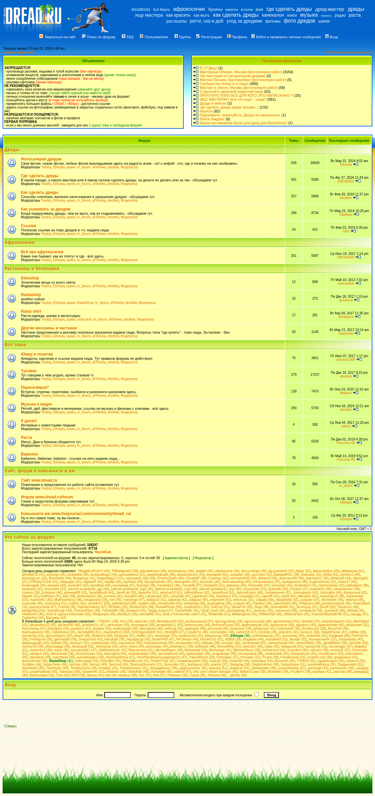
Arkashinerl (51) (357, 625)
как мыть (202, 15)
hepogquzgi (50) (138, 639)
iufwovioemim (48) (346, 589)
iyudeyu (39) (31, 592)
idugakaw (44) (253, 639)
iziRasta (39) (210, 643)
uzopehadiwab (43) (43, 671)
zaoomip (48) (342, 671)
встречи (247, 9)
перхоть (326, 15)
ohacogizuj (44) (115, 653)
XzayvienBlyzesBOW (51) (330, 614)
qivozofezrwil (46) (34, 661)
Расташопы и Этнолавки (32, 268)
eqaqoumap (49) (217, 636)
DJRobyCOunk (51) (43, 582)
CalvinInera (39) (63, 632)
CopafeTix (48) (197, 632)
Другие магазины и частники (49, 328)
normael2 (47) (340, 650)
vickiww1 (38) (116, 671)
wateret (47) (182, 671)
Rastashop (31, 294)
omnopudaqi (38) (250, 653)
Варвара (345, 214)
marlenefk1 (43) (40, 600)
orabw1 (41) (77, 603)
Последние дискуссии (281, 61)
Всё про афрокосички (42, 252)
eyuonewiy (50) (293, 636)
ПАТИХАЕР (346, 257)
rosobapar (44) (262, 661)
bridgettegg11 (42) (110, 578)
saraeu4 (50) (355, 661)
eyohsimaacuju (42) (266, 636)
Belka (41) (330, 574)
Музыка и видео (36, 404)
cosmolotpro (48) (222, 632)
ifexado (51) (298, 639)
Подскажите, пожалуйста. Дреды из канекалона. (240, 115)
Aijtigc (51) (303, 571)
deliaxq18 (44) (341, 578)
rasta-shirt (84, 319)
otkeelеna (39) (39, 657)
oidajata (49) (265, 600)
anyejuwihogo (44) (103, 574)
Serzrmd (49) (118, 664)
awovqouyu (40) (151, 628)
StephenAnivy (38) (265, 664)
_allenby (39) (237, 675)
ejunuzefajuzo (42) (58, 636)
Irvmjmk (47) (299, 589)
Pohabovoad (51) (293, 657)
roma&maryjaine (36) (192, 661)
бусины (215, 9)
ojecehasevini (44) (171, 653)
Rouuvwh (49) (285, 661)
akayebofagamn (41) (337, 621)
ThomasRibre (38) (87, 610)
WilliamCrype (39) (253, 671)
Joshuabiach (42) (305, 592)
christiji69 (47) (174, 632)
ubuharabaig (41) (238, 610)
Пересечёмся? (35, 387)
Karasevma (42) (355, 592)
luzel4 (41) (289, 596)
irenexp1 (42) (79, 643)
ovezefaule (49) (63, 657)
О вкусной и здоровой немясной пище (231, 91)
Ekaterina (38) (102, 636)
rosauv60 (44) (239, 661)
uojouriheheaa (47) (291, 668)
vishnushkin (345, 283)
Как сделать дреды (40, 192)
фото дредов (299, 21)
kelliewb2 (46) (205, 646)
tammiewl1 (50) (33, 668)
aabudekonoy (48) (153, 571)
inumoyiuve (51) (254, 589)
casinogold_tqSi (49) (140, 578)
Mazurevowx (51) (141, 650)
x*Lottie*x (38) (300, 671)
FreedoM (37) (192, 585)
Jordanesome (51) (277, 592)
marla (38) (61, 650)
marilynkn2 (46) (40, 650)
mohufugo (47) (134, 600)
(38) (240, 636)
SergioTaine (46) (55, 664)
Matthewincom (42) (113, 650)
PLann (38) (271, 657)
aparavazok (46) (282, 625)
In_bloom (84, 167)
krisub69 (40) (134, 596)
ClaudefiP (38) (196, 578)
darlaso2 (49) (267, 578)
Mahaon (346, 393)
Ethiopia (59, 167)
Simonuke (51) (174, 664)
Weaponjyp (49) (103, 614)
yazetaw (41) (322, 671)
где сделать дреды (289, 9)
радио (340, 15)
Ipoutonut (346, 300)
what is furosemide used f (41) (184, 614)
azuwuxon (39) (241, 628)
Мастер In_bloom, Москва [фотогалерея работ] (239, 88)
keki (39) (69, 596)
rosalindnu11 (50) (196, 607)
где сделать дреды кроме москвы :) (229, 107)
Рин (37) (159, 675)
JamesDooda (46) (281, 643)
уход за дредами (244, 21)
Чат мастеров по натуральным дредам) (232, 76)
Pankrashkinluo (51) (120, 657)
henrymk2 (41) (281, 585)
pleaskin (346, 198)
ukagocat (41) (239, 668)
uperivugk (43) (317, 668)
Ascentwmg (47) (33, 628)
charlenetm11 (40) (116, 632)
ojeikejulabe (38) (198, 653)
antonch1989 (345, 359)
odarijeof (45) (39, 653)
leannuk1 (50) (253, 646)
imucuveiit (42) (55, 589)
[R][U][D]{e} (346, 181)
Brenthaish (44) (60, 578)
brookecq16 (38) (314, 628)
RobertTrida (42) (163, 661)
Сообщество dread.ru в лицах (224, 84)
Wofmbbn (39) (278, 671)
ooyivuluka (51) (55, 603)
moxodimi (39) (297, 650)
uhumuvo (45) (263, 610)
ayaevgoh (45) (195, 628)
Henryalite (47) (259, 585)
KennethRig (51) (229, 646)
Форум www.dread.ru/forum (47, 497)
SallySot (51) (220, 607)
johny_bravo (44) (132, 646)
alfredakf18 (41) (33, 574)
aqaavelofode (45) (331, 625)
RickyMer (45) (110, 661)
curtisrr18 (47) (246, 632)
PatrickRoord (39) (201, 657)
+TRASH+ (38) (107, 621)
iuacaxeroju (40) (130, 643)
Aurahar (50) (102, 628)
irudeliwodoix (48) (103, 643)
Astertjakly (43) (58, 628)
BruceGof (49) (338, 628)
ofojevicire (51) (220, 600)
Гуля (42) (63, 675)
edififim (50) (357, 632)
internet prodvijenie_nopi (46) (176, 589)
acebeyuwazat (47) (199, 621)
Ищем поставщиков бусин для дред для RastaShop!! (243, 123)
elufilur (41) (145, 636)
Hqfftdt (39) (233, 639)
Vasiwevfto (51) (93, 671)
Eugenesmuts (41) (322, 582)
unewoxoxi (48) (286, 610)
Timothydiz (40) (57, 668)
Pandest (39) (262, 603)
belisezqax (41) (264, 628)
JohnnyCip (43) (106, 646)
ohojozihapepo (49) (142, 653)
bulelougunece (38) (36, 632)
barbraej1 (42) (311, 574)
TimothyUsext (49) (83, 668)
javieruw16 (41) (171, 592)
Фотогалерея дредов (41, 159)
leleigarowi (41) (292, 646)
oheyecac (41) (243, 600)
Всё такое (15, 344)
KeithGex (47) (51, 596)
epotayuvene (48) (295, 582)
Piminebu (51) (250, 657)
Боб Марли (161, 9)
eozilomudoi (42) (191, 636)
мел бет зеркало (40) (121, 675)
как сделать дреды (236, 15)
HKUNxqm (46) (187, 639)
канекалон (273, 15)
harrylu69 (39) (114, 639)
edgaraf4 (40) (93, 582)
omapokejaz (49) (224, 653)
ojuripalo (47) (309, 600)
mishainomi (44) (273, 650)
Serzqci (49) (98, 664)
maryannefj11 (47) (84, 650)
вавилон (232, 9)
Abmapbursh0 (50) (170, 621)
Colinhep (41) (218, 578)
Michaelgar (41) (220, 650)
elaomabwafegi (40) (236, 582)
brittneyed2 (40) (289, 628)
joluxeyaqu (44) (157, 646)
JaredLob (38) (126, 592)
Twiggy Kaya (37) (160, 610)
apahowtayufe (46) (255, 625)
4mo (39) (126, 621)
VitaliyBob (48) (138, 671)
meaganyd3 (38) (96, 600)
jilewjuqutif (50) (83, 646)
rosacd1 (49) (218, 661)
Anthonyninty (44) (197, 625)
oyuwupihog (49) (219, 603)
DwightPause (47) (334, 632)
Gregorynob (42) (90, 639)
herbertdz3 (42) (305, 585)
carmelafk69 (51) (89, 632)
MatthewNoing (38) (68, 600)
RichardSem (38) (141, 607)
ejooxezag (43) (32, 636)
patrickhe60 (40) (285, 603)
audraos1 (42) (81, 628)
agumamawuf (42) (286, 621)
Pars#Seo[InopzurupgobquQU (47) (162, 657)
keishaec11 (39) (181, 646)
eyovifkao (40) (100, 585)
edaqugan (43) (70, 582)
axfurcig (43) (174, 628)
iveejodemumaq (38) (158, 643)
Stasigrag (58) (240, 664)
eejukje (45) (112, 582)
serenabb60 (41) (283, 607)
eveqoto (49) (56, 585)
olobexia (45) (354, 600)
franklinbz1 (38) (169, 585)
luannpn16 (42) (316, 646)
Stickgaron (346, 317)
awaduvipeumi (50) (191, 574)
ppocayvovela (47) (42, 607)
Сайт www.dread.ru (39, 480)
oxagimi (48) (147, 603)
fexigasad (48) (339, 636)
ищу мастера (149, 15)
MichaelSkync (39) (246, 650)
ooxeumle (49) (32, 603)
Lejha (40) (271, 646)
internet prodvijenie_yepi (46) (220, 589)
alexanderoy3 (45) (42, 625)
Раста (26, 437)
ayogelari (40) (240, 574)
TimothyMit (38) (113, 610)
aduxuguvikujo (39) (229, 621)
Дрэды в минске (213, 103)
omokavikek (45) (277, 653)
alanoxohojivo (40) (326, 571)
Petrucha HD (346, 443)
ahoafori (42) (310, 621)
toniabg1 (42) (108, 668)
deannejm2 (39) (317, 578)
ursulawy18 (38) (310, 610)
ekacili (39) (82, 636)
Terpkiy (46, 167)
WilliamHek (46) (270, 614)
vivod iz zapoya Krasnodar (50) (68, 614)
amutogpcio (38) (143, 625)
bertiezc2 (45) (350, 574)
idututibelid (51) (276, 639)
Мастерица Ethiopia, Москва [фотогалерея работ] (241, 72)
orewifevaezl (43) (330, 653)
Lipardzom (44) (203, 596)
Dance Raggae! (212, 119)
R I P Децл (208, 68)
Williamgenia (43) (244, 614)
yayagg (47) (359, 614)
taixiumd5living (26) (322, 664)
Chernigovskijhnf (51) (146, 632)
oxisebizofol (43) (169, 603)
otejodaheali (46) (124, 603)
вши (259, 9)
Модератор (129, 167)
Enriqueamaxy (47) (266, 582)
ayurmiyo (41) (262, 574)
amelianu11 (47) (93, 625)
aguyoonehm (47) (281, 571)
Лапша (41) (95, 675)
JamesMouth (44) (101, 592)
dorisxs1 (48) (309, 632)
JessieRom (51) (223, 592)
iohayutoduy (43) (351, 639)
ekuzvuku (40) (210, 582)
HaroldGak (103, 552)
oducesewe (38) (62, 653)
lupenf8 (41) (270, 596)
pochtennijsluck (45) (336, 603)
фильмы (273, 21)
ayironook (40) (218, 628)
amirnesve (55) (118, 625)
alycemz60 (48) (69, 625)
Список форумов (18, 52)
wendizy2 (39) (127, 614)
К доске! (29, 421)
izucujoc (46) (230, 643)
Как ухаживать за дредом (45, 209)
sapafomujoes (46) (330, 661)
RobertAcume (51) (136, 661)
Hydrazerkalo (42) (331, 585)
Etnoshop (30, 278)
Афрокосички (20, 242)
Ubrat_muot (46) (213, 610)
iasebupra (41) (32, 589)
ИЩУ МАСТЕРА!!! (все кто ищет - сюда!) (233, 99)
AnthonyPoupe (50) (226, 625)
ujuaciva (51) (218, 668)
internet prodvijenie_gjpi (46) (88, 589)
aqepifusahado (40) (161, 574)
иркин (71, 167)
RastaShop (85, 303)
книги (292, 15)
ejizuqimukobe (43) (158, 582)
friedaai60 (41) (213, 585)
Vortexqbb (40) (161, 671)
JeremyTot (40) (33, 646)
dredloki (113, 167)
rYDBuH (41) (306, 661)
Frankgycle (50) (40, 639)
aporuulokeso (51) (132, 574)
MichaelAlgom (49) (169, 650)
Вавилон (29, 454)
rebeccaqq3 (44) (87, 661)
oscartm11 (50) (99, 603)
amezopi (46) (56, 574)
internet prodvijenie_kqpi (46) (132, 589)
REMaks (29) (118, 607)
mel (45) (115, 600)
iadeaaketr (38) (357, 585)
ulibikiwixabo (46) (263, 668)
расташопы (176, 21)
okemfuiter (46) (332, 600)
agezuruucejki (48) (258, 621)
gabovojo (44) (236, 585)
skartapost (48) (198, 664)
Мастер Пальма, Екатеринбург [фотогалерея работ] (243, 80)
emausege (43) (166, 636)
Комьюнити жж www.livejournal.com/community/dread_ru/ (76, 513)
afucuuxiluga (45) (253, 571)
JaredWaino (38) (335, 643)
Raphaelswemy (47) (92, 607)
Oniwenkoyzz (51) (304, 653)
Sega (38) (261, 607)
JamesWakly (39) (308, 643)
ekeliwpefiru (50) (186, 582)
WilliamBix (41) (219, 614)
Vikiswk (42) (355, 610)
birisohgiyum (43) (34, 578)
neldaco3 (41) (156, 600)
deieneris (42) (288, 632)
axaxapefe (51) (217, 574)
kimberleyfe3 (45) (89, 596)
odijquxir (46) (198, 600)
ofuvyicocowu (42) (89, 653)
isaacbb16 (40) (321, 589)
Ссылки (28, 226)
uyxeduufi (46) (334, 610)
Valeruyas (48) (69, 671)
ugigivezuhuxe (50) (193, 668)
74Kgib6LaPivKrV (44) (93, 571)
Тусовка (28, 371)
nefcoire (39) (319, 650)
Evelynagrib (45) (34, 585)
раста (355, 15)
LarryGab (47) (180, 596)
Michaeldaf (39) (196, 650)
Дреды (12, 149)
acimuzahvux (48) (181, 571)
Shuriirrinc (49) (348, 607)
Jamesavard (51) (254, 643)
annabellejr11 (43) (169, 625)
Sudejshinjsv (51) (293, 664)
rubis (345, 231)
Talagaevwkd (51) (350, 664)
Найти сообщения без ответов (349, 52)
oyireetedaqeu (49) (90, 657)
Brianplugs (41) (84, 578)
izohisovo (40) (52, 592)
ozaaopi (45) (242, 603)
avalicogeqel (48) (125, 628)
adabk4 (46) (204, 571)
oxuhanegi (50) (194, 603)
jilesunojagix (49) (57, 646)
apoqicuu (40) (306, 625)
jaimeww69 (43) (75, 592)
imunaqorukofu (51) (323, 639)
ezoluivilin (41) (316, 636)
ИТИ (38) (78, 675)
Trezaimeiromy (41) (134, 668)
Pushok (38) (67, 607)
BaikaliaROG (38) (286, 574)
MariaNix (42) (308, 596)
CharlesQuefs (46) (170, 578)
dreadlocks (140, 9)
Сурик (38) (197, 675)
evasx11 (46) (347, 582)
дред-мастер (329, 9)
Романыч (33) (177, 675)
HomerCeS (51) (211, 639)
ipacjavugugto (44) (35, 643)
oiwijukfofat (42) (287, 600)
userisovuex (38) (342, 668)
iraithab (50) (59, 643)
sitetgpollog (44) (33, 610)
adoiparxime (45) (227, 571)
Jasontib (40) (358, 643)
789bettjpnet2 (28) (124, 571)
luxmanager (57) (341, 646)
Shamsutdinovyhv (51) (146, 664)
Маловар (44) (56, 618)
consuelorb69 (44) (243, 578)
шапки (324, 21)
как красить (178, 15)
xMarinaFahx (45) (296, 614)
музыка (309, 15)
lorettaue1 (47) (226, 596)
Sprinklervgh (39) (59, 610)
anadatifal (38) (78, 574)
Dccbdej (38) (267, 632)
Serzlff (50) (327, 607)
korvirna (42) (113, 596)
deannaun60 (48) (291, 578)
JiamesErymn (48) (249, 592)
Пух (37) (145, 675)
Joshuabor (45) (331, 592)
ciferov (345, 426)
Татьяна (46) (216, 675)
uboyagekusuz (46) (164, 668)
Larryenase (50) (156, 596)
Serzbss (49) (78, 664)
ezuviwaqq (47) (123, 585)
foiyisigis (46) (146, 585)
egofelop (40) (133, 582)
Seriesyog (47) (306, 607)
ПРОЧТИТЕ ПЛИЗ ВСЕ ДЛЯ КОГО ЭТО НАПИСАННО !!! (246, 95)
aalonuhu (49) (145, 621)
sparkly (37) (219, 664)
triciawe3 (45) (136, 610)
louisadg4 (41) (249, 596)
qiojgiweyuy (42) (346, 657)
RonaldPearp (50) (169, 607)
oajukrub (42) (177, 600)
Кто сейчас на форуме (30, 537)
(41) (61, 661)
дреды (356, 9)
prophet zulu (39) (319, 657)
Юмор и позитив (37, 354)
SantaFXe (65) (241, 607)
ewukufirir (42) (78, 585)
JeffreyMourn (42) (197, 592)
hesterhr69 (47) (163, 639)
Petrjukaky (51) (227, 657)
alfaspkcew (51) (352, 571)
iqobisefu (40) (278, 589)
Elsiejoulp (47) (124, 636)
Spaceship (346, 333)
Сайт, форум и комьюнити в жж (40, 471)
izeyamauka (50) (187, 643)
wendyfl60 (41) (150, 614)
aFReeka (99, 167)
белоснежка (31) (41, 675)
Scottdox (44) (31, 664)
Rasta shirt (31, 311)
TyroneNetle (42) (187, 610)
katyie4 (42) (30, 596)
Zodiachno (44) (33, 618)
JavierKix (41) (148, 592)
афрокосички (189, 9)
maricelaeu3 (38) (332, 596)
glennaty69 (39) (65, 639)
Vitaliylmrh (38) (33, 614)
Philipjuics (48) (309, 603)
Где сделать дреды (40, 176)
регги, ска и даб (206, 21)
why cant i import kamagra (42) (215, 671)
